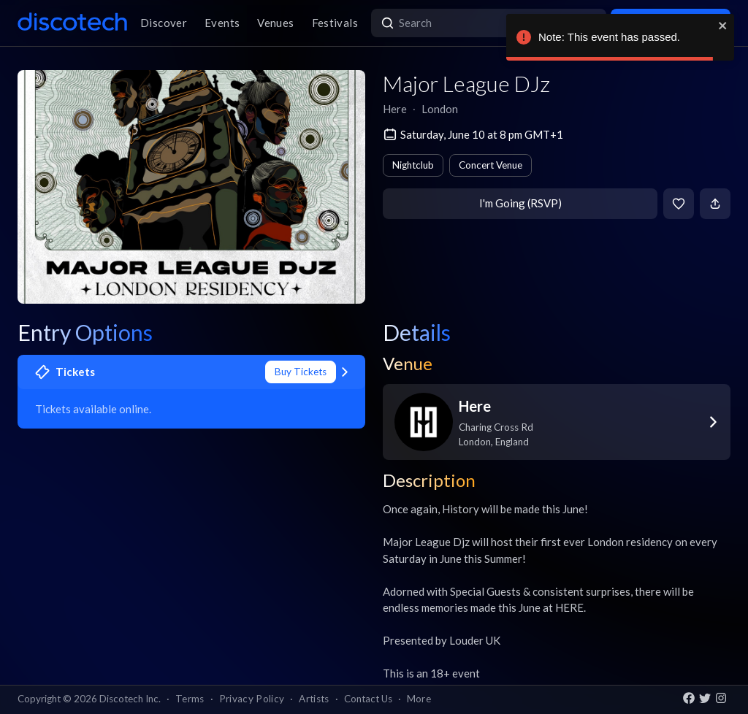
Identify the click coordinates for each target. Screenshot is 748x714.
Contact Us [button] (368, 699)
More (419, 699)
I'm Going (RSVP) (520, 203)
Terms (190, 699)
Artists (314, 699)
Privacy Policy (252, 699)
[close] (723, 25)
